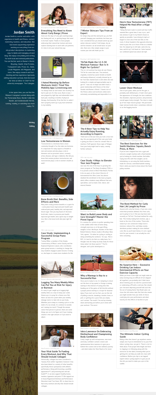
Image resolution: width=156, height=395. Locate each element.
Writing (32, 122)
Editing (32, 126)
